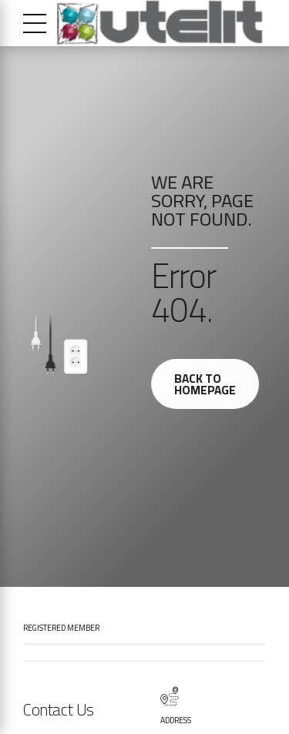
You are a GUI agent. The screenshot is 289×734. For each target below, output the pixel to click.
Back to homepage (207, 384)
